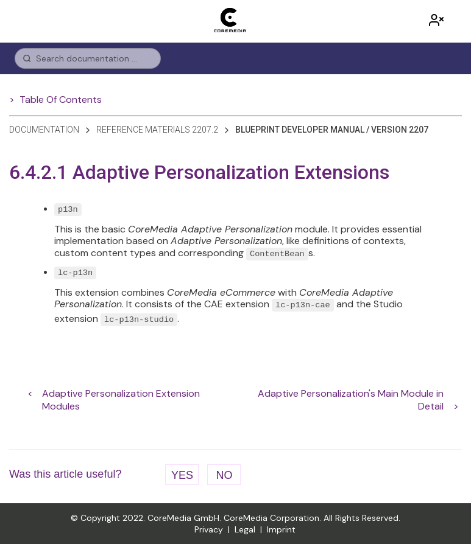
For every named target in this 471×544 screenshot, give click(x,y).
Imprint (281, 529)
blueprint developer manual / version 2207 (331, 129)
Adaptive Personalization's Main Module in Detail (351, 393)
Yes (182, 475)
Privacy (208, 529)
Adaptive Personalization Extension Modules (121, 393)
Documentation (44, 129)
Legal (245, 529)
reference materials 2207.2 (157, 129)
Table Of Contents (60, 99)
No (224, 475)
